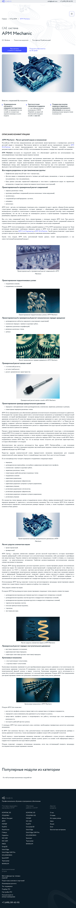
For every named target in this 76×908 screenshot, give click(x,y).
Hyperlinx (5, 835)
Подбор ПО (6, 889)
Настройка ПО (7, 892)
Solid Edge (5, 849)
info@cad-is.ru (52, 1)
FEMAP (4, 824)
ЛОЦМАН (5, 815)
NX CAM (5, 841)
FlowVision (5, 829)
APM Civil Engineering (25, 231)
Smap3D (4, 846)
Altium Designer (7, 818)
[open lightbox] (38, 73)
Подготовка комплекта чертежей (13, 881)
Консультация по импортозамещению (8, 896)
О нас (52, 812)
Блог (51, 827)
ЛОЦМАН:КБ (31, 815)
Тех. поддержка (7, 886)
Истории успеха (55, 818)
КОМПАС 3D (6, 812)
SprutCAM (5, 858)
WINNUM (5, 863)
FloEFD (4, 827)
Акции (52, 824)
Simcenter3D (30, 827)
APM (3, 821)
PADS (4, 844)
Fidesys (4, 832)
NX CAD (5, 838)
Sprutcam (29, 838)
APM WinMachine (41, 231)
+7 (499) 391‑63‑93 (66, 1)
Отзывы (52, 815)
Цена (51, 821)
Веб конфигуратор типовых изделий (11, 877)
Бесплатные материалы (58, 829)
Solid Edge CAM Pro (8, 852)
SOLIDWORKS (7, 855)
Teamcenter (5, 861)
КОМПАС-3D (30, 812)
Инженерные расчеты (9, 883)
